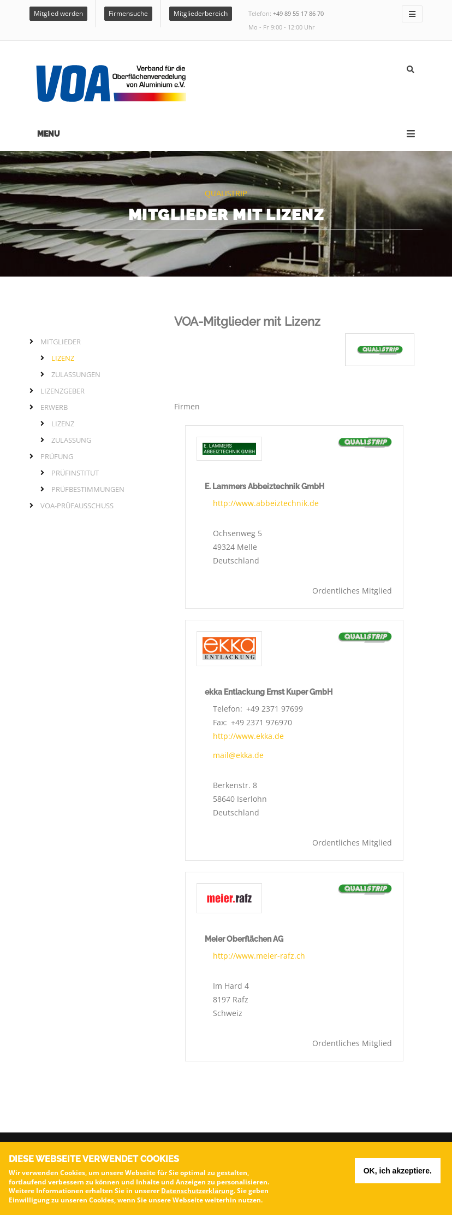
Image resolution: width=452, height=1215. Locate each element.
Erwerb (54, 407)
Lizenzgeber (62, 391)
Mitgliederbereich (201, 13)
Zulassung (71, 440)
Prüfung (56, 456)
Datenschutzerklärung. (198, 1194)
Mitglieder (60, 342)
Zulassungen (75, 374)
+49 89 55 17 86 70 (298, 13)
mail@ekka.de (238, 755)
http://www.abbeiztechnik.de (266, 503)
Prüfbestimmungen (87, 489)
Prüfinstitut (75, 473)
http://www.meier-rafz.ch (259, 955)
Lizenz (62, 358)
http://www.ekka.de (248, 736)
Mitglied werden (58, 13)
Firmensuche (128, 13)
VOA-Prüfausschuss (77, 505)
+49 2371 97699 (274, 708)
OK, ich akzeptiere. (398, 1174)
